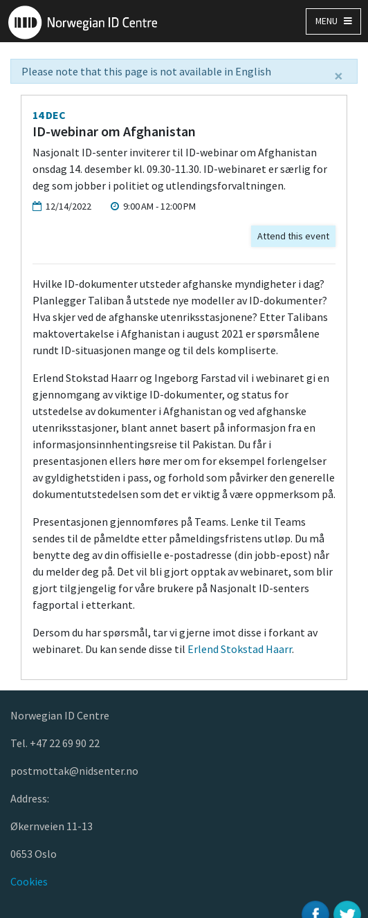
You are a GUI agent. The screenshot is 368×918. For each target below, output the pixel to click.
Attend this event (293, 236)
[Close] (338, 76)
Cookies (29, 881)
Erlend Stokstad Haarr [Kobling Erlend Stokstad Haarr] (239, 649)
